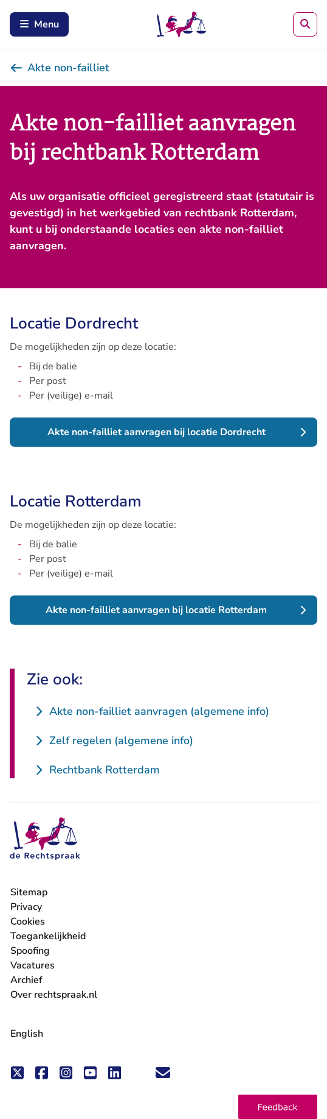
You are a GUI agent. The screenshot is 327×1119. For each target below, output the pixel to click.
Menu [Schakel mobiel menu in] (39, 24)
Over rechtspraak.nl (53, 994)
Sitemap (28, 892)
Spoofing (30, 950)
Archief (26, 980)
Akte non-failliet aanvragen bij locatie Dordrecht (156, 432)
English (26, 1033)
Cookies (27, 921)
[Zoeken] (305, 24)
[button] (277, 1107)
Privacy (26, 907)
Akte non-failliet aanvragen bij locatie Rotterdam (156, 610)
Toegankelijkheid (48, 936)
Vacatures (32, 966)
